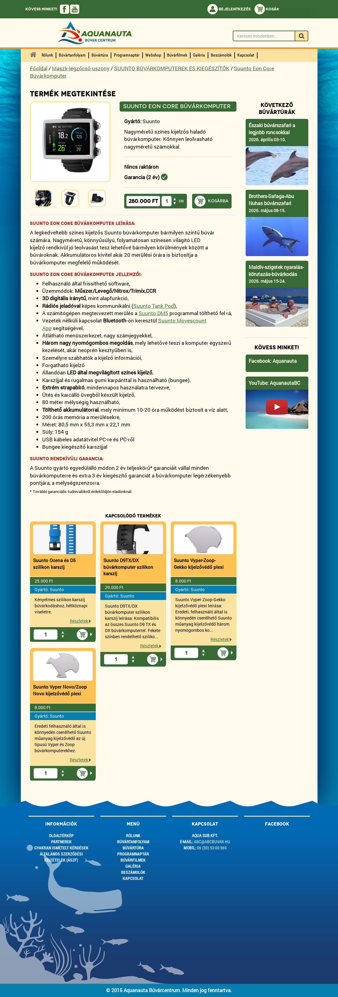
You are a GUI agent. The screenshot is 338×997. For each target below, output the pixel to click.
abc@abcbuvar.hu (212, 841)
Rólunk (133, 835)
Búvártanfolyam (133, 841)
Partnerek (61, 841)
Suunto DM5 (153, 313)
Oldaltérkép (61, 835)
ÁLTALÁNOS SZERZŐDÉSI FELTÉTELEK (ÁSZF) (61, 857)
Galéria (133, 866)
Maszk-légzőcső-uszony (81, 68)
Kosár (266, 9)
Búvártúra (133, 848)
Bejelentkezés (229, 9)
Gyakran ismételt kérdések (61, 848)
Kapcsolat (133, 878)
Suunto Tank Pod (153, 305)
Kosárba (218, 201)
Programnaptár (133, 854)
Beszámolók (133, 872)
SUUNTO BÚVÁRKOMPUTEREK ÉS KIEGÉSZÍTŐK (171, 68)
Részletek (80, 621)
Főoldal (38, 68)
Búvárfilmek (133, 860)
